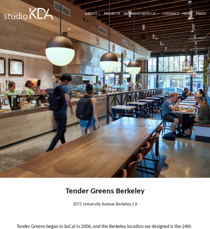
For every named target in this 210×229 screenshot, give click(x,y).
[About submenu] (99, 13)
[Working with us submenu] (158, 13)
